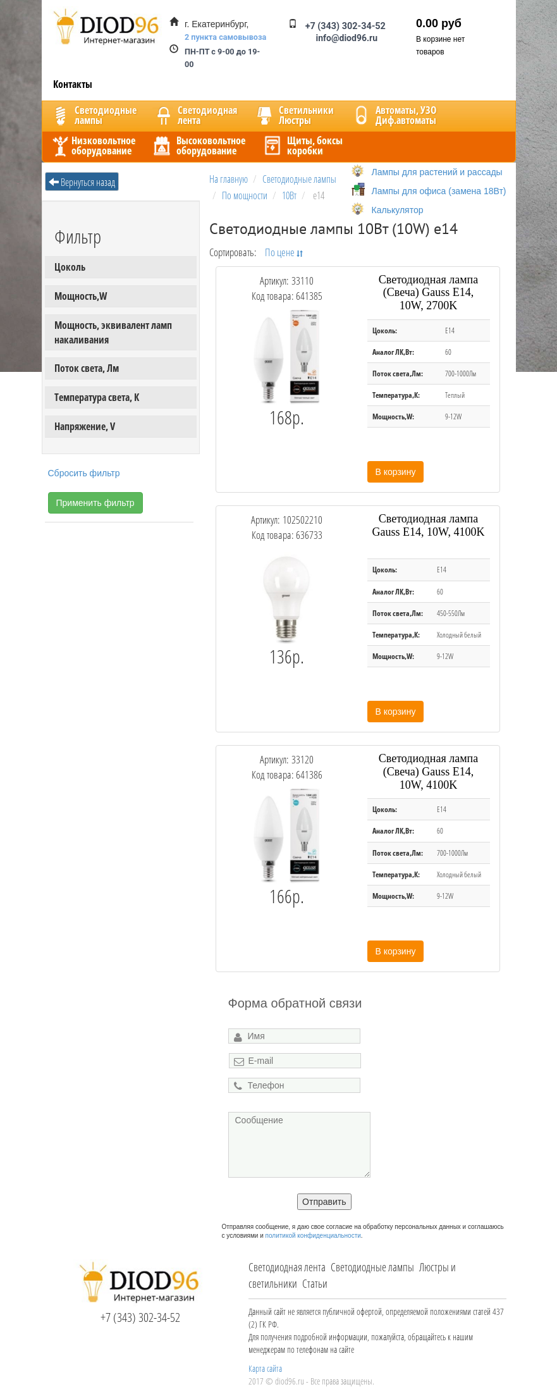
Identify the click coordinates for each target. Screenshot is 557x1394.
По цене (284, 251)
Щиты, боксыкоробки (302, 145)
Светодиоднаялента (194, 115)
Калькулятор (398, 210)
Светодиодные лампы (372, 1266)
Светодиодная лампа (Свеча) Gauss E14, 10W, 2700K (428, 292)
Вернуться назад (82, 182)
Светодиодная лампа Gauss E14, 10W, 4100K (428, 525)
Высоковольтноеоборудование (198, 145)
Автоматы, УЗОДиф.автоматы (393, 115)
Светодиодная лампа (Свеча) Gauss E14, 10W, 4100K (428, 771)
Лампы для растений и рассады (437, 172)
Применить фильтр (95, 503)
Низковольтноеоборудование (92, 145)
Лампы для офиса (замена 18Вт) (439, 191)
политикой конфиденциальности (313, 1235)
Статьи (314, 1283)
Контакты (72, 84)
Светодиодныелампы (93, 115)
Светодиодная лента (287, 1266)
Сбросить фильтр (84, 473)
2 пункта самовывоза (225, 37)
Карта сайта (265, 1368)
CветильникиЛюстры (294, 115)
